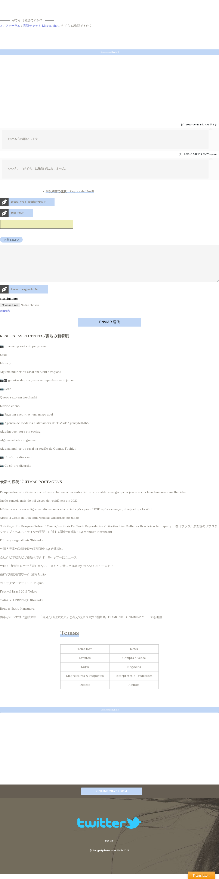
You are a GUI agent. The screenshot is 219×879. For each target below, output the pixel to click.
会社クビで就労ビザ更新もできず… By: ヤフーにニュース (38, 564)
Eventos (85, 665)
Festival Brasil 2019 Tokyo (18, 598)
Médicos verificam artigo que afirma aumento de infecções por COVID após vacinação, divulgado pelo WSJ (76, 516)
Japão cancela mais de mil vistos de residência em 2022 (38, 507)
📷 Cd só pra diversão (15, 464)
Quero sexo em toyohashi (18, 404)
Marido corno (10, 413)
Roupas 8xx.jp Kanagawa (17, 615)
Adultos (134, 691)
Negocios (134, 674)
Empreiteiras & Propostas (85, 682)
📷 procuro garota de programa (23, 353)
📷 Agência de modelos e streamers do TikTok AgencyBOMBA (44, 430)
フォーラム (12, 26)
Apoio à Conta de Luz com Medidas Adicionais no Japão (39, 524)
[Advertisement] (109, 86)
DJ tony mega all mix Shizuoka (21, 547)
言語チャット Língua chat (41, 26)
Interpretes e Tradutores (134, 682)
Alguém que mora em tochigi (20, 438)
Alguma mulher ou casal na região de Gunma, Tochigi (37, 455)
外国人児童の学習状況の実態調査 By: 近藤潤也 (31, 556)
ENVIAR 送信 (109, 329)
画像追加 (5, 317)
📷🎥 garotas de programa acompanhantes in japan (37, 387)
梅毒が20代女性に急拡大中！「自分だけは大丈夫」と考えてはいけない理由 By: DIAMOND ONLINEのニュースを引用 (81, 624)
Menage (5, 370)
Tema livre (84, 656)
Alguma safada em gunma (18, 447)
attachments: (9, 305)
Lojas (85, 674)
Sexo (3, 361)
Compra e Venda (134, 665)
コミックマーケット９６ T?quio (22, 590)
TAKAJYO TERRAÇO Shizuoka (21, 607)
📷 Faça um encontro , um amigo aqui (26, 421)
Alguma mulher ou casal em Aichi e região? (30, 379)
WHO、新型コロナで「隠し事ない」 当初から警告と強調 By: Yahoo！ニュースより (56, 573)
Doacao (85, 691)
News (134, 656)
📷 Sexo (5, 396)
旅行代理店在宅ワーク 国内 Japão (23, 581)
